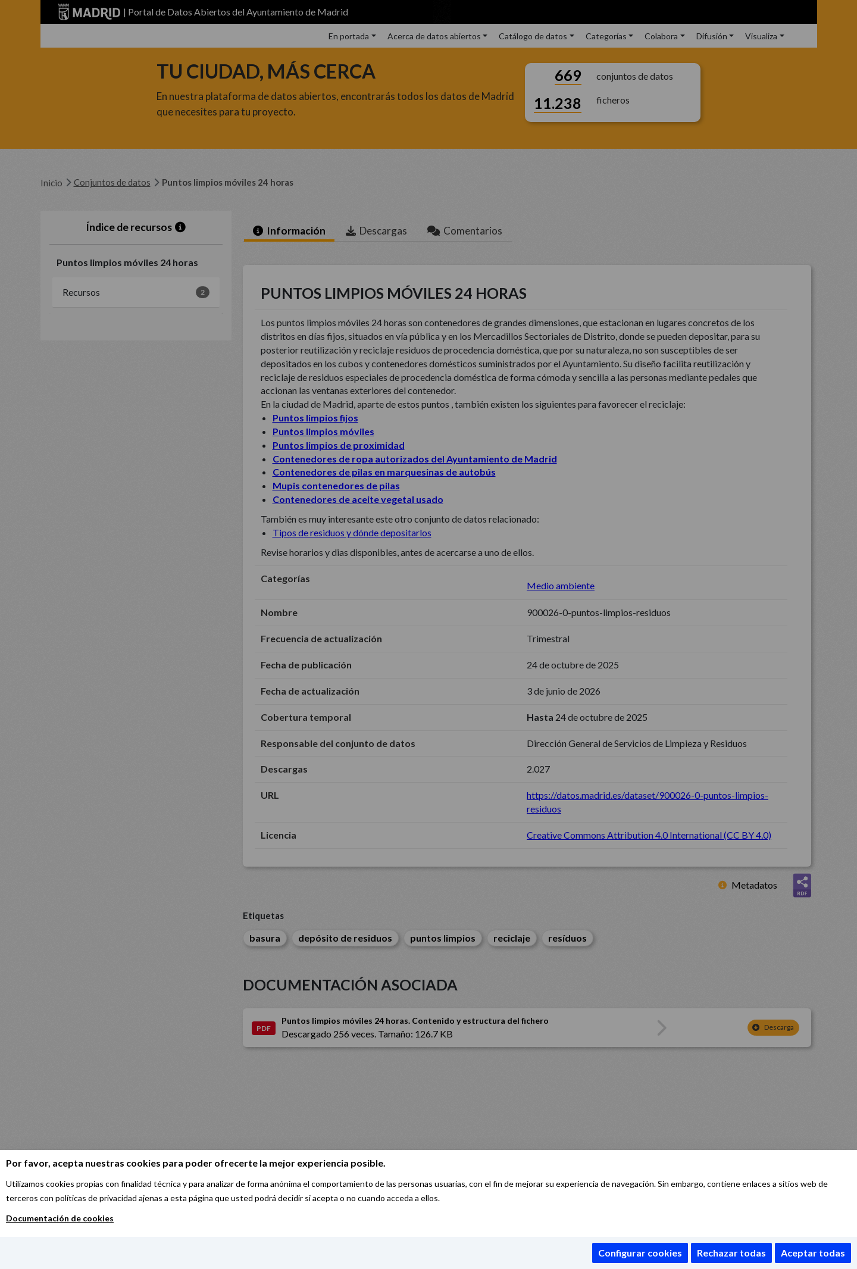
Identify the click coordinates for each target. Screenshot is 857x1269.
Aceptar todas (813, 1252)
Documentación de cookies (60, 1218)
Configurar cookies (640, 1252)
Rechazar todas (731, 1252)
